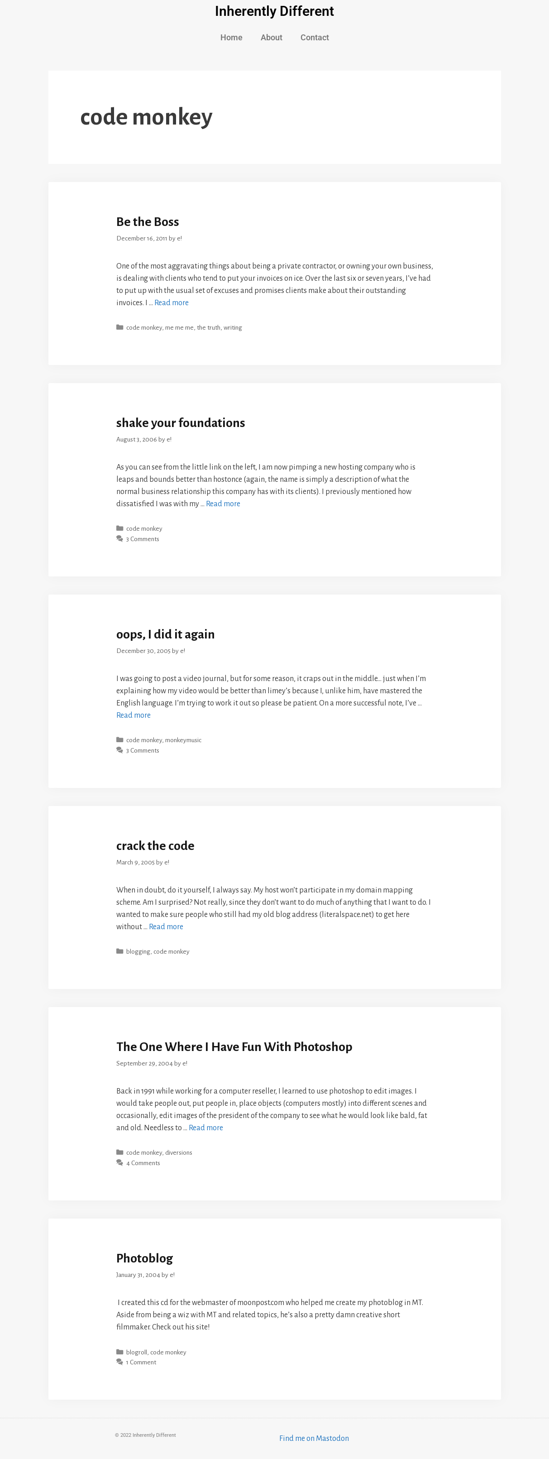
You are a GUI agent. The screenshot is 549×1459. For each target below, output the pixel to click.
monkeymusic (183, 740)
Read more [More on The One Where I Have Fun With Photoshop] (206, 1128)
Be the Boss (147, 222)
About (271, 37)
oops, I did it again (165, 634)
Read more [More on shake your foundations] (223, 504)
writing (233, 327)
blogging (138, 951)
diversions (178, 1152)
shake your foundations (180, 423)
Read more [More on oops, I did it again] (133, 715)
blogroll (136, 1352)
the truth (208, 327)
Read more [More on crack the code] (166, 927)
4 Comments (143, 1163)
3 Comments (142, 539)
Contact (315, 37)
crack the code (155, 846)
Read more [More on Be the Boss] (171, 303)
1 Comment (141, 1362)
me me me (179, 327)
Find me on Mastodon (314, 1439)
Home (231, 37)
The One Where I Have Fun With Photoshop (234, 1047)
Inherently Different (274, 11)
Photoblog (144, 1258)
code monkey (144, 327)
